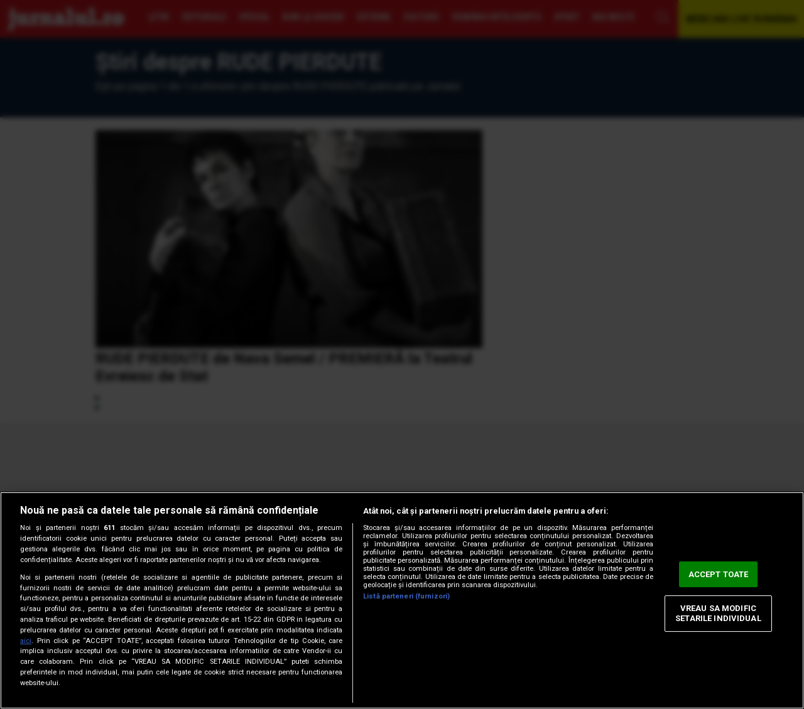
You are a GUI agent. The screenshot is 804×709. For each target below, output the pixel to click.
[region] (402, 600)
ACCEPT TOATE (718, 574)
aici (25, 641)
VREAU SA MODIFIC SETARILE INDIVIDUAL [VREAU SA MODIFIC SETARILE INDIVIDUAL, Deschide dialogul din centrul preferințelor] (718, 614)
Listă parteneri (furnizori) (406, 596)
